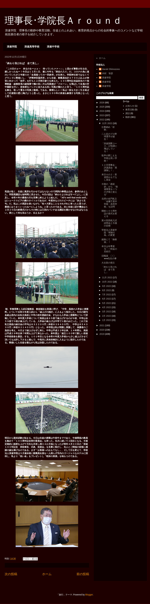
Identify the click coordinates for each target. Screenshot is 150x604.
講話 (127, 113)
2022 (102, 119)
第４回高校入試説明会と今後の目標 (109, 223)
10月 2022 (107, 281)
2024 (102, 111)
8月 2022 (107, 290)
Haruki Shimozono (111, 69)
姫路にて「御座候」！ (109, 240)
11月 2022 (107, 277)
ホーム (47, 574)
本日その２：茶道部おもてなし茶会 (109, 177)
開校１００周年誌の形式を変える (109, 213)
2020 (102, 330)
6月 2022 (107, 298)
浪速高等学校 (31, 46)
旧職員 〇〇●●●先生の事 (109, 257)
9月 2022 (107, 286)
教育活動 (129, 109)
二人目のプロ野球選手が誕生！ (109, 136)
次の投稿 (11, 574)
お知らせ (129, 106)
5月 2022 (107, 303)
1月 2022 (107, 320)
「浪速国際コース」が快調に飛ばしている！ (109, 147)
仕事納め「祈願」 (108, 128)
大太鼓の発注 (108, 262)
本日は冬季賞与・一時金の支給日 (109, 249)
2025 (102, 107)
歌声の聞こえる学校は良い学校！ (109, 158)
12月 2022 (107, 123)
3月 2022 (107, 311)
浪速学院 (12, 46)
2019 (102, 334)
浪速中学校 (53, 46)
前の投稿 (83, 574)
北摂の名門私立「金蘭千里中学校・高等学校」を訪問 (109, 202)
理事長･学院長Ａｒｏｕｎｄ (63, 20)
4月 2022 (107, 307)
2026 (102, 102)
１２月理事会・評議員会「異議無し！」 (109, 168)
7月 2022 (107, 294)
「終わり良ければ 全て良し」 (109, 269)
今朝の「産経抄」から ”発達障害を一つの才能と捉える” (110, 189)
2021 (102, 325)
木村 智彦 (107, 73)
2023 (102, 115)
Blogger (89, 594)
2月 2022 (107, 316)
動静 (127, 117)
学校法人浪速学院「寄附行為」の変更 (109, 232)
